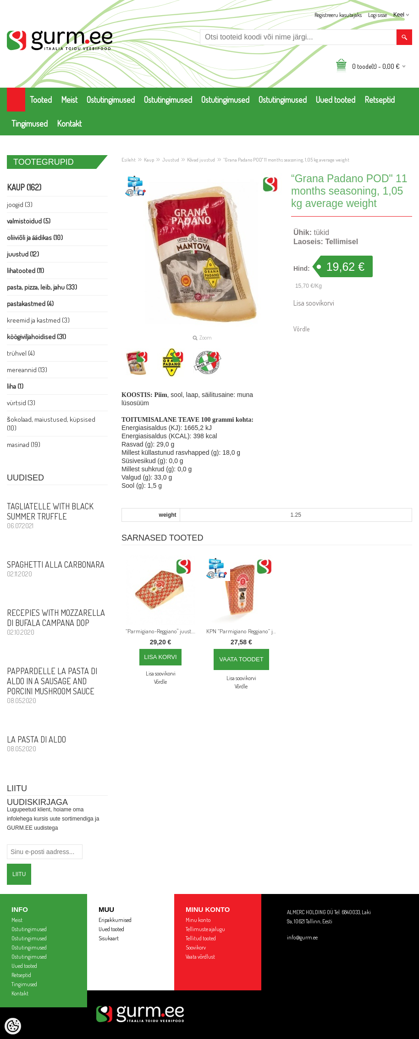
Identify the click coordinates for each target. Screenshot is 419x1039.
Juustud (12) (23, 254)
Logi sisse (377, 14)
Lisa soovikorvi (313, 302)
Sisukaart (109, 938)
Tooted (41, 100)
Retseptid (379, 100)
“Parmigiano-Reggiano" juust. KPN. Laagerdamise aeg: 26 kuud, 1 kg (162, 631)
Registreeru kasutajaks (338, 14)
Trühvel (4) (21, 353)
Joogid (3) (20, 204)
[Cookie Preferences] (13, 1026)
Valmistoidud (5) (28, 221)
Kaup (149, 159)
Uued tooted (335, 100)
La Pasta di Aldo (57, 743)
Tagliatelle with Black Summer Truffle (57, 515)
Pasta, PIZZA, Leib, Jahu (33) (42, 287)
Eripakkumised (115, 919)
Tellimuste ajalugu (205, 929)
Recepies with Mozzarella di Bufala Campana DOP (57, 622)
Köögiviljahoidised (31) (36, 336)
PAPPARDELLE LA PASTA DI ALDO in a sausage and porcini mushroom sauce (57, 685)
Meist (69, 100)
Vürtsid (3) (21, 402)
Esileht (128, 159)
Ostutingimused (111, 100)
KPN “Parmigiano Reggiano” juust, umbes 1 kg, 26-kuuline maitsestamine (243, 631)
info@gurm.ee (302, 937)
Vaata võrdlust (200, 956)
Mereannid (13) (27, 369)
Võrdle (301, 329)
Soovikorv (196, 947)
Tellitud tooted (201, 938)
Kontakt (69, 123)
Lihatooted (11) (25, 270)
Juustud (170, 159)
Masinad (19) (23, 444)
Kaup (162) (24, 187)
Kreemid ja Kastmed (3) (38, 320)
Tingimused (29, 123)
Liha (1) (15, 386)
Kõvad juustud (201, 159)
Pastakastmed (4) (30, 303)
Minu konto (198, 919)
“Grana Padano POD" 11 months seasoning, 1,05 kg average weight (286, 159)
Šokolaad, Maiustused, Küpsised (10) (51, 423)
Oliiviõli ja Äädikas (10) (35, 237)
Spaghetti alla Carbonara (57, 568)
